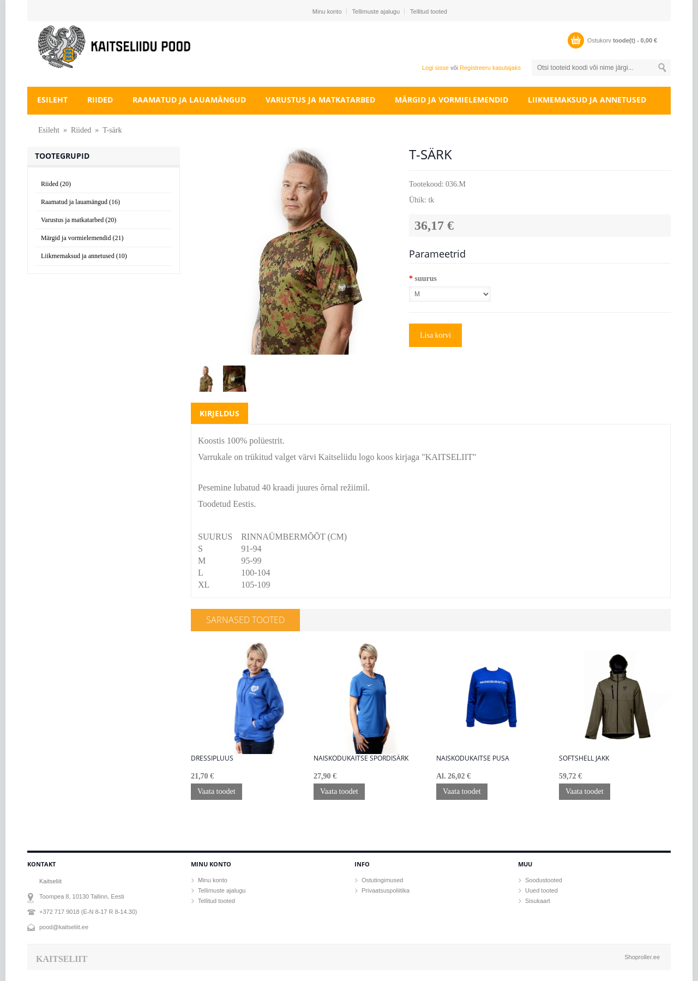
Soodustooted (543, 880)
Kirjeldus (219, 413)
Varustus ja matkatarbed (320, 99)
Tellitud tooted (428, 11)
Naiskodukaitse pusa (472, 758)
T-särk (112, 130)
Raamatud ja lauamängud (189, 99)
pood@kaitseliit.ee (63, 927)
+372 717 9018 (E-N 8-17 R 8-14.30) (88, 911)
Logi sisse (435, 67)
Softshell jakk (584, 758)
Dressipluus (212, 758)
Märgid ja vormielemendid (451, 99)
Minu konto (327, 11)
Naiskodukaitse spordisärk (361, 758)
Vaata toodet (216, 791)
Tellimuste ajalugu (376, 11)
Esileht (52, 99)
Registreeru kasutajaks (490, 67)
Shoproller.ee (642, 957)
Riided (100, 99)
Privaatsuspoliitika (386, 890)
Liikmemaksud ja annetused (587, 99)
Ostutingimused (382, 880)
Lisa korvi (435, 335)
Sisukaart (537, 901)
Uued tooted (541, 890)
